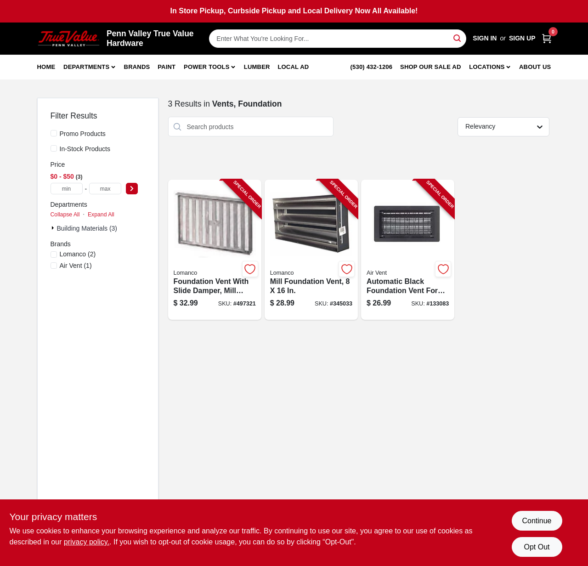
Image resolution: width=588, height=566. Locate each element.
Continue (536, 521)
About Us (535, 66)
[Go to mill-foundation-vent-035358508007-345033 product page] (311, 250)
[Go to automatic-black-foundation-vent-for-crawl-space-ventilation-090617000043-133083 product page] (407, 250)
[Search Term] (337, 38)
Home (46, 66)
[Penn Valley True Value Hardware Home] (68, 38)
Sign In (485, 38)
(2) (78, 254)
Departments (86, 66)
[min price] (67, 188)
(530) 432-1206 (372, 66)
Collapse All (65, 214)
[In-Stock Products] (54, 148)
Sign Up (522, 38)
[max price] (105, 188)
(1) (76, 265)
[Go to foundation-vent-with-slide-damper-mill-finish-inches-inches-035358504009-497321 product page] (214, 250)
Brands (137, 66)
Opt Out (536, 547)
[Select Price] (132, 188)
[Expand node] (54, 228)
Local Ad (293, 66)
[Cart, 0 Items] (546, 38)
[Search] (457, 37)
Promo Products (83, 133)
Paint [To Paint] (166, 66)
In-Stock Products (85, 149)
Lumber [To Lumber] (257, 66)
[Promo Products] (54, 133)
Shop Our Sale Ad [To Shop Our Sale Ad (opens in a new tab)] (430, 66)
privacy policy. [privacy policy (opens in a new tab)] (86, 542)
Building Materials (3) (87, 228)
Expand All (101, 214)
